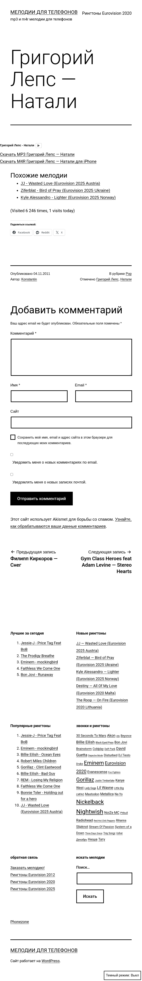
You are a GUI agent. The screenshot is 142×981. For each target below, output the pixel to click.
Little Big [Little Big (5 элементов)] (119, 788)
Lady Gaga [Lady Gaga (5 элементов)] (90, 788)
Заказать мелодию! (27, 868)
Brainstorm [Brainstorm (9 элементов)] (84, 749)
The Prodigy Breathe (37, 656)
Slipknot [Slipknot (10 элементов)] (82, 827)
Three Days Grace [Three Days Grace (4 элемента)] (93, 833)
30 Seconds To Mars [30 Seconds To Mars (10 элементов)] (91, 736)
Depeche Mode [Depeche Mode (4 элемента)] (95, 755)
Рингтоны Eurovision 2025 (32, 889)
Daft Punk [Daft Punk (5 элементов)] (109, 749)
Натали (126, 279)
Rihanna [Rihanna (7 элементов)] (121, 820)
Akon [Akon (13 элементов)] (111, 735)
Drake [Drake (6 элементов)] (79, 763)
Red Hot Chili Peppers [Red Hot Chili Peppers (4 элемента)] (104, 820)
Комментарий (23, 333)
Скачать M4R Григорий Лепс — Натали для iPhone (48, 161)
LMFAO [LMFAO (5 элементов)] (80, 794)
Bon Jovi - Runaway (37, 674)
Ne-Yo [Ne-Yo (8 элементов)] (119, 794)
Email (81, 385)
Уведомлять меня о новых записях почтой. (49, 482)
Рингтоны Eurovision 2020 (107, 13)
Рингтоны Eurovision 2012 (32, 875)
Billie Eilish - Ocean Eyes (41, 754)
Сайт (14, 411)
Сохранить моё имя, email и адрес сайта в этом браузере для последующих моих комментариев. (64, 440)
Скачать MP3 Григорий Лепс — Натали (37, 154)
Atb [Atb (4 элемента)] (118, 736)
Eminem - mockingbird (39, 662)
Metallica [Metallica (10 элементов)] (107, 794)
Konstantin (29, 279)
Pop (129, 273)
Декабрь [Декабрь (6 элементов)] (81, 839)
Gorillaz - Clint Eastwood (41, 767)
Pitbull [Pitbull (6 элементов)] (124, 812)
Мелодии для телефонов (44, 12)
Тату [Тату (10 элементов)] (101, 839)
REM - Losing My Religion (42, 780)
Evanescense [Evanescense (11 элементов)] (97, 772)
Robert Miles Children (38, 761)
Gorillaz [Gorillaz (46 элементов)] (85, 780)
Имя (15, 385)
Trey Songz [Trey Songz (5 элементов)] (109, 833)
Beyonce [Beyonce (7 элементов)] (126, 735)
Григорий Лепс (107, 279)
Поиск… (83, 867)
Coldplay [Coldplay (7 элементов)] (98, 748)
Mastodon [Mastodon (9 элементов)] (92, 794)
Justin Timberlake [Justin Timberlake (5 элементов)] (104, 780)
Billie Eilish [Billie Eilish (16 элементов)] (85, 742)
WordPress (50, 961)
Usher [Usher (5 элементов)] (119, 833)
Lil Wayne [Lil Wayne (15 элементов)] (105, 787)
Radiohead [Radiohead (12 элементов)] (84, 820)
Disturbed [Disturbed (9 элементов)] (111, 755)
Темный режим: (122, 975)
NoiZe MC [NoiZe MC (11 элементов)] (111, 813)
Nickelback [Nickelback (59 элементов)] (90, 802)
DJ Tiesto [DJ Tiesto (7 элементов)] (124, 755)
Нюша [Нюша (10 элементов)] (92, 839)
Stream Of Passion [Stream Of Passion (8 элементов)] (101, 827)
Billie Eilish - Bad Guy (38, 773)
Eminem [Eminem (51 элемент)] (94, 763)
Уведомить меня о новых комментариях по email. (55, 462)
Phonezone (19, 922)
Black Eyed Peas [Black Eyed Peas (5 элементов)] (104, 742)
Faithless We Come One (40, 668)
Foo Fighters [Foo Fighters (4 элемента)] (114, 772)
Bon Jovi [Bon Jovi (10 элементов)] (120, 742)
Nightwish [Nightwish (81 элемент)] (89, 811)
